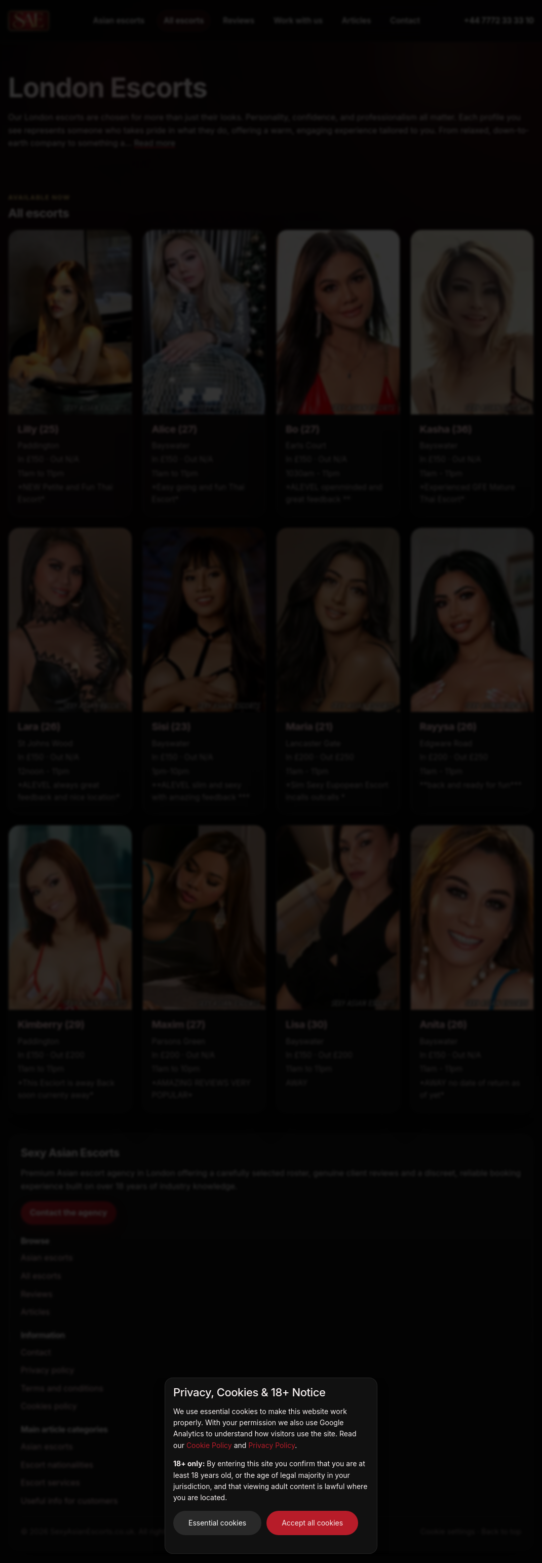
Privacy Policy (271, 1445)
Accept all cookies (312, 1522)
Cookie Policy (209, 1445)
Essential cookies (217, 1522)
